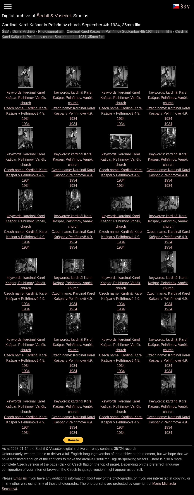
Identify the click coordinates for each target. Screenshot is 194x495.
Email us (20, 478)
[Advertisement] (81, 49)
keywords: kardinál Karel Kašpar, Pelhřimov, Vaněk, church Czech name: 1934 (25, 108)
